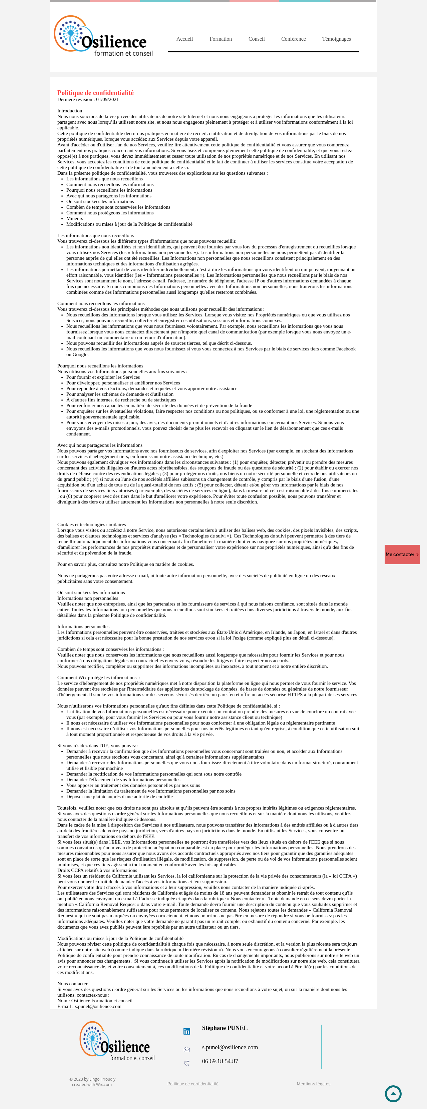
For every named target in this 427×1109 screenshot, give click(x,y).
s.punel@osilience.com (98, 1006)
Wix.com (104, 1084)
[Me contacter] (402, 554)
